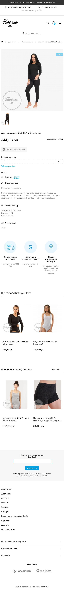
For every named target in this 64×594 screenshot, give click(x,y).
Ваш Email (32, 457)
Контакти (6, 489)
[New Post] (22, 571)
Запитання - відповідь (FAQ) (14, 516)
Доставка (6, 494)
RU (41, 11)
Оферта (5, 521)
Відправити (32, 468)
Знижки (4, 507)
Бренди (4, 512)
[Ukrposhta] (43, 571)
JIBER (16, 177)
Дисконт (5, 525)
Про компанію (8, 529)
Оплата (5, 498)
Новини (4, 503)
